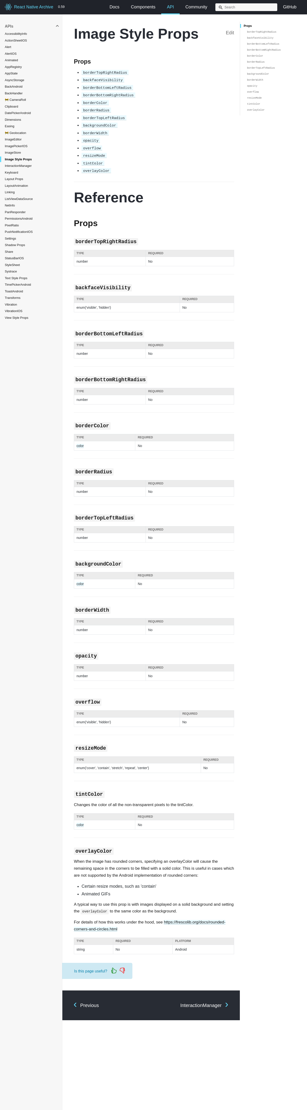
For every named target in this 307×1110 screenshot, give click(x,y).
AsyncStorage (14, 80)
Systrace (11, 271)
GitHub (289, 7)
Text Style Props (16, 278)
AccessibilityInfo (16, 34)
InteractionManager (18, 166)
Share (9, 251)
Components (143, 7)
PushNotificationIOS (19, 232)
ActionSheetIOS (16, 40)
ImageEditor (13, 139)
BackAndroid (14, 86)
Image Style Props (18, 159)
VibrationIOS (13, 311)
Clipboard (11, 106)
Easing (9, 126)
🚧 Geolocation (15, 133)
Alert (8, 47)
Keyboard (11, 172)
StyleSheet (12, 265)
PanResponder (15, 212)
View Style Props (16, 318)
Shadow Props (15, 245)
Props (248, 26)
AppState (11, 73)
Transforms (12, 298)
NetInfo (10, 205)
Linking (10, 192)
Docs (114, 7)
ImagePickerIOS (16, 146)
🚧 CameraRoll (15, 100)
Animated (11, 60)
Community (196, 7)
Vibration (11, 304)
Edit (230, 32)
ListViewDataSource (19, 199)
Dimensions (13, 119)
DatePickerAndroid (18, 113)
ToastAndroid (14, 291)
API (170, 7)
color (80, 446)
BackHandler (14, 93)
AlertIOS (11, 53)
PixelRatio (12, 225)
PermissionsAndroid (19, 218)
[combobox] (246, 7)
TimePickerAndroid (18, 284)
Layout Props (14, 179)
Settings (10, 238)
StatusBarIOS (14, 258)
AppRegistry (13, 67)
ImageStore (13, 152)
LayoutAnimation (16, 185)
